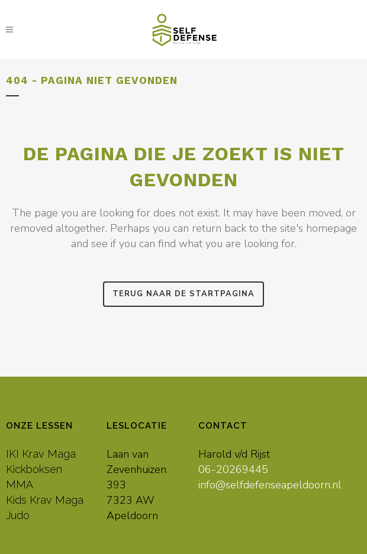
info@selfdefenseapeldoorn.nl (270, 485)
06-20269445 (233, 469)
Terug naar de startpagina (183, 294)
